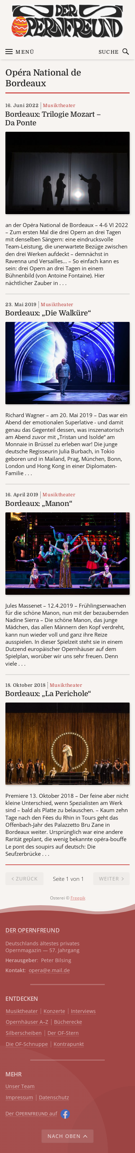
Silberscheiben (24, 1033)
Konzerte (54, 1011)
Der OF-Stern (63, 1033)
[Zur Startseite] (67, 21)
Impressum (19, 1098)
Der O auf (31, 1113)
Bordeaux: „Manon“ (38, 504)
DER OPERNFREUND (32, 930)
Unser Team (20, 1086)
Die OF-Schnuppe (27, 1044)
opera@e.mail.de (49, 970)
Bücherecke (68, 1022)
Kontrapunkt (69, 1044)
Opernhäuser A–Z (27, 1022)
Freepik (78, 898)
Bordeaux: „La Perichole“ (48, 694)
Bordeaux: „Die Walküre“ (48, 313)
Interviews (83, 1011)
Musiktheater (59, 105)
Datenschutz (54, 1098)
